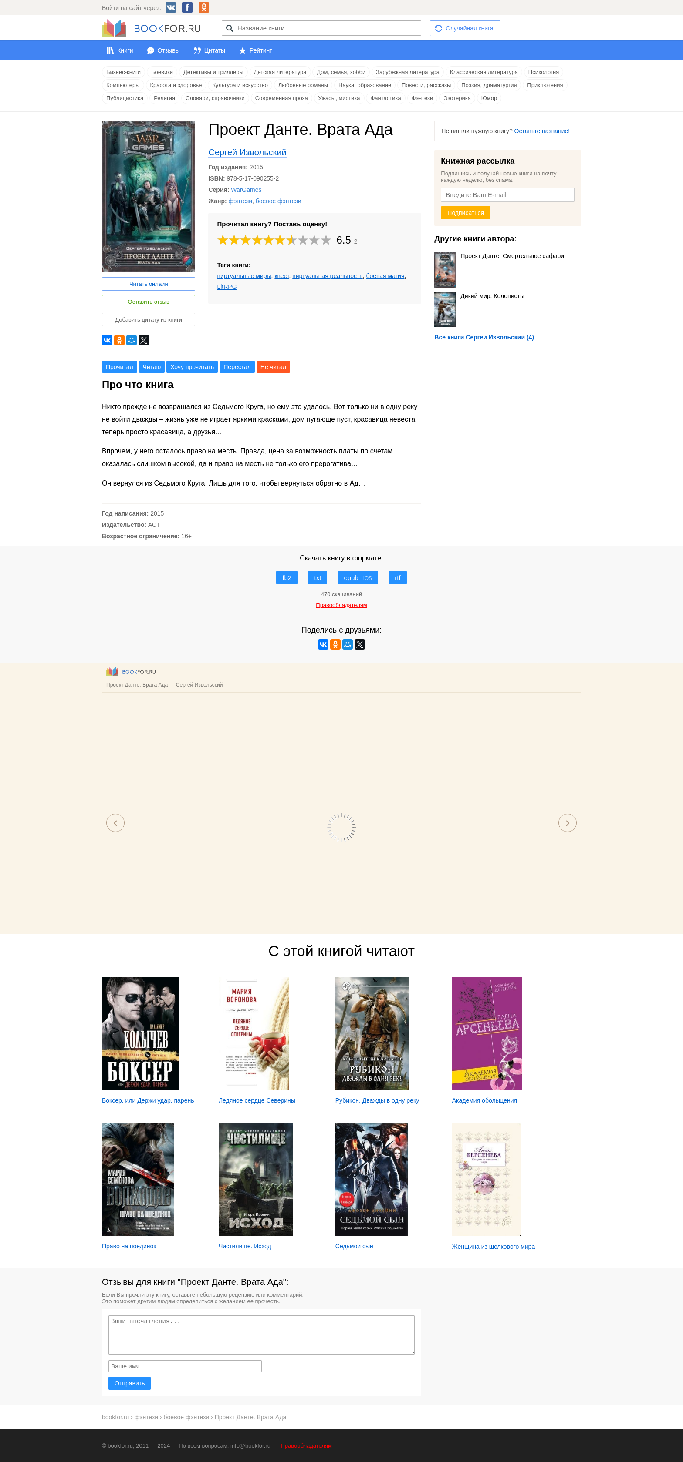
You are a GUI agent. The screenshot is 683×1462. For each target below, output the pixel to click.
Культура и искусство (239, 85)
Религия (164, 98)
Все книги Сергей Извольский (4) (484, 337)
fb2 (286, 577)
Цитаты (214, 50)
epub (358, 577)
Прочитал (119, 366)
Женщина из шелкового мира (493, 1246)
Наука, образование (364, 85)
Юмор (489, 98)
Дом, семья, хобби (341, 72)
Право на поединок (129, 1246)
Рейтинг (261, 50)
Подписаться (465, 212)
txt (317, 577)
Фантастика (385, 98)
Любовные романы (303, 85)
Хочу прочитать (192, 366)
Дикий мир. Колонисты (479, 295)
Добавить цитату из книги (148, 319)
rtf (397, 577)
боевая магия (385, 275)
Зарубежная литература (408, 72)
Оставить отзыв (148, 301)
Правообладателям (306, 1445)
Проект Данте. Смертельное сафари (499, 255)
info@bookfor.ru (250, 1445)
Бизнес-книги (123, 72)
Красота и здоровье (176, 85)
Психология (543, 72)
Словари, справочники (215, 98)
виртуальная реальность (327, 275)
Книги (125, 50)
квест (281, 275)
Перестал (237, 366)
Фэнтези (422, 98)
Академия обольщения (484, 1100)
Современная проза (281, 98)
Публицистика (124, 98)
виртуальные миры (244, 275)
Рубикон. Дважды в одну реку (377, 1100)
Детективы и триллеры (213, 72)
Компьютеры (123, 85)
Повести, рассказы (426, 85)
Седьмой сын (354, 1246)
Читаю (152, 366)
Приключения (545, 85)
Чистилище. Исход (245, 1246)
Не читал (273, 366)
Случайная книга (469, 28)
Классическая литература (484, 72)
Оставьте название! (542, 130)
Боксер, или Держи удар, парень (148, 1100)
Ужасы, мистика (339, 98)
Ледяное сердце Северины (257, 1100)
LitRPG (227, 286)
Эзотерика (457, 98)
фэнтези (240, 201)
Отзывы (169, 50)
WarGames (246, 189)
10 (326, 240)
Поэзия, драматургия (489, 85)
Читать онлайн (148, 284)
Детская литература (280, 72)
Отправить (130, 1383)
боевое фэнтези (278, 201)
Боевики (162, 72)
